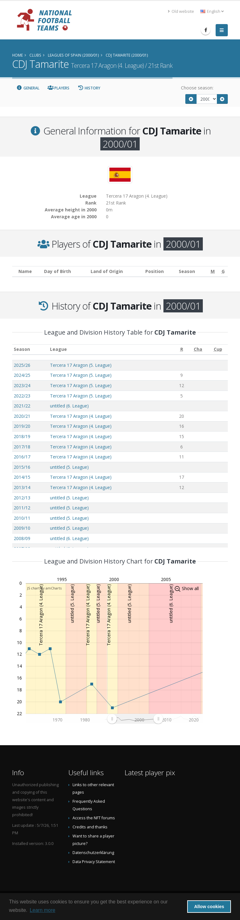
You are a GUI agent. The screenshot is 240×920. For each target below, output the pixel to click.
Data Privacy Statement (93, 861)
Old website (181, 11)
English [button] (212, 11)
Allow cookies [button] (209, 906)
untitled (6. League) (69, 406)
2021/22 (22, 406)
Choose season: (197, 88)
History (89, 88)
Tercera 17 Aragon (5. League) (81, 365)
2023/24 (22, 385)
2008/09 (22, 538)
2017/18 (22, 447)
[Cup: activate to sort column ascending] (218, 349)
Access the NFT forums (93, 818)
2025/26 (22, 365)
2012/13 (22, 498)
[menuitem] (135, 719)
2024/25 (22, 375)
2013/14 (22, 487)
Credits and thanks (90, 827)
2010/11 (22, 518)
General (27, 88)
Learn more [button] (42, 910)
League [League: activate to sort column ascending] (58, 349)
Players (59, 88)
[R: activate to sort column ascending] (181, 349)
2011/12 (22, 508)
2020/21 (22, 416)
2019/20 (22, 426)
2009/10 (22, 528)
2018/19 (22, 436)
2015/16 (22, 467)
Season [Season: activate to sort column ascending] (22, 349)
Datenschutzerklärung (93, 852)
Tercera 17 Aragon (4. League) (81, 416)
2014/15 (22, 477)
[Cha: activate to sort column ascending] (198, 349)
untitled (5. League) (69, 467)
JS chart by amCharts (44, 588)
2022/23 (22, 396)
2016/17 (22, 457)
